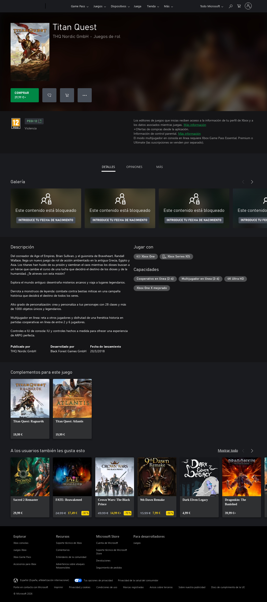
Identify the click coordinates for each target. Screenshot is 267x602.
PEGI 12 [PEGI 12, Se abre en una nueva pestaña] (34, 121)
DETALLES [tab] (108, 167)
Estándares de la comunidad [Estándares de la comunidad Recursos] (71, 556)
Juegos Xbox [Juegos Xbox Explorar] (19, 549)
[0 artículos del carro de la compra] (239, 5)
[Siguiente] (252, 182)
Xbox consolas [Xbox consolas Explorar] (20, 542)
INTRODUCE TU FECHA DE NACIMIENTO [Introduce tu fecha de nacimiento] (46, 220)
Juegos (98, 6)
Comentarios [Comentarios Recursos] (63, 549)
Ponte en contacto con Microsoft (30, 587)
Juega (137, 6)
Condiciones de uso (106, 587)
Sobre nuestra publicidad (192, 587)
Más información (195, 125)
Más (167, 6)
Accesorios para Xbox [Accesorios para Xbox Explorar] (24, 564)
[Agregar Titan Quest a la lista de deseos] (49, 95)
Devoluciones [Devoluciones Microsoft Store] (103, 560)
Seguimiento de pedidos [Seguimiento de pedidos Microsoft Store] (109, 567)
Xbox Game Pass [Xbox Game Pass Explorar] (22, 556)
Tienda (151, 6)
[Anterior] (243, 182)
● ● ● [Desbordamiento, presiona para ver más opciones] (85, 95)
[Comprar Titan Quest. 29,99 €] (25, 95)
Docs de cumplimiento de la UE (228, 587)
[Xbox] (58, 6)
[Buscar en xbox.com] (230, 6)
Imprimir (58, 587)
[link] (30, 409)
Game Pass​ (78, 6)
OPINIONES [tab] (134, 167)
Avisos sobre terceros (161, 587)
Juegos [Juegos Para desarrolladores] (137, 542)
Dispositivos (118, 6)
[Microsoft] (28, 6)
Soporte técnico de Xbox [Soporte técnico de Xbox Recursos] (69, 542)
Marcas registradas (133, 587)
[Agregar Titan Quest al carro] (67, 95)
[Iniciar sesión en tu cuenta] (248, 6)
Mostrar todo (228, 450)
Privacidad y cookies (79, 587)
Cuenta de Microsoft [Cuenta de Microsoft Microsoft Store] (107, 542)
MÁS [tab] (159, 167)
